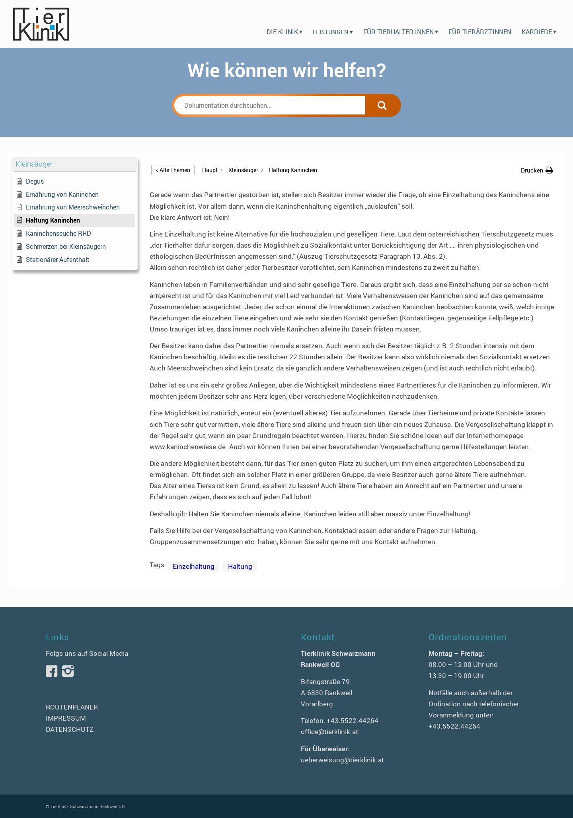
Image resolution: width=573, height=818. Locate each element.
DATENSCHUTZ (70, 729)
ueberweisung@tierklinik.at (342, 759)
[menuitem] (284, 24)
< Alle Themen (173, 170)
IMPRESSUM (66, 718)
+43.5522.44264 (352, 720)
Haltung (240, 566)
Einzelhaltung (193, 566)
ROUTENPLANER (72, 706)
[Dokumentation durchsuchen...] (269, 105)
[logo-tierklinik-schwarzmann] (41, 24)
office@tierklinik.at (329, 731)
